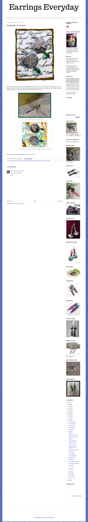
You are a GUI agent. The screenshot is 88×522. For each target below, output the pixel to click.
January (71, 478)
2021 (69, 402)
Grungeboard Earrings (73, 450)
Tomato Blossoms (72, 441)
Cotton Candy (72, 454)
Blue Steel (71, 460)
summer (48, 160)
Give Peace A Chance (73, 462)
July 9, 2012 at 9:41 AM (18, 170)
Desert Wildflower (72, 456)
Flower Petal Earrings (73, 435)
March (70, 474)
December (71, 422)
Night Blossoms (72, 458)
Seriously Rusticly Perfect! (72, 448)
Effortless (71, 433)
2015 (69, 414)
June (70, 468)
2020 (69, 404)
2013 (69, 418)
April (70, 472)
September (71, 428)
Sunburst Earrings (73, 443)
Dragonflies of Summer (74, 464)
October (71, 426)
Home (8, 17)
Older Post (59, 201)
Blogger (52, 518)
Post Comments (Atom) (18, 203)
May (70, 470)
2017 (69, 410)
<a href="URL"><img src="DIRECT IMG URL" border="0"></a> (74, 135)
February (71, 476)
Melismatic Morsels (30, 160)
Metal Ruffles (71, 452)
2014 (69, 416)
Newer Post (9, 201)
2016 (69, 412)
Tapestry (70, 439)
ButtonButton (71, 466)
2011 (69, 480)
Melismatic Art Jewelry (29, 154)
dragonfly (12, 160)
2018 (69, 408)
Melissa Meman (38, 160)
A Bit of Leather (72, 445)
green (16, 160)
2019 (69, 406)
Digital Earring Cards (73, 437)
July (70, 431)
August (70, 430)
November (71, 424)
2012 (69, 420)
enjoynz (43, 518)
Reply (12, 175)
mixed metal (44, 160)
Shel (12, 170)
